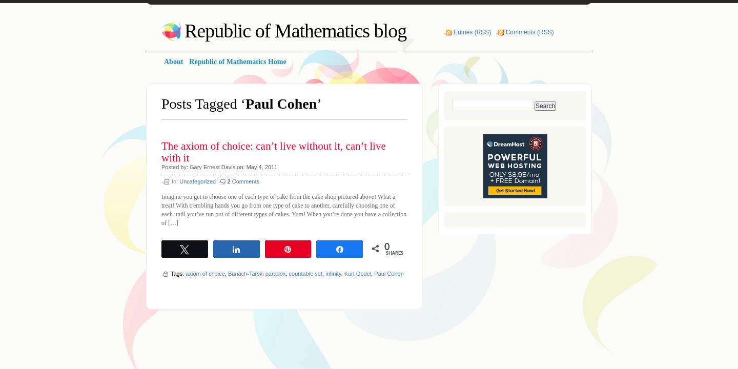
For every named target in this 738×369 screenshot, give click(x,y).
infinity (333, 274)
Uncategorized (197, 181)
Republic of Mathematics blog (295, 31)
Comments (243, 181)
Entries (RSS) (472, 32)
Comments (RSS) (530, 32)
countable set (305, 274)
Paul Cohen (389, 274)
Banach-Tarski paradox (257, 274)
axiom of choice (205, 274)
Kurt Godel (358, 274)
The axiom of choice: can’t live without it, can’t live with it (273, 152)
